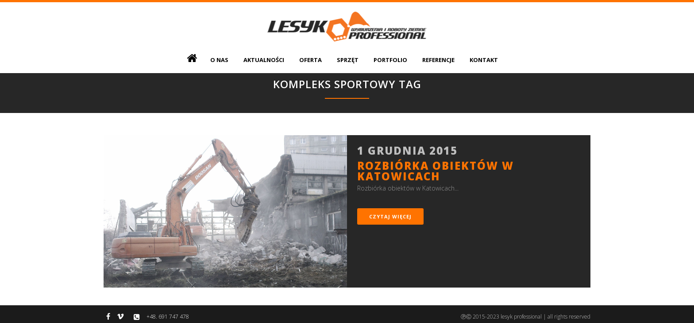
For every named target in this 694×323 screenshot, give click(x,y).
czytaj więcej (390, 216)
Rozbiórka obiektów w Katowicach (435, 170)
